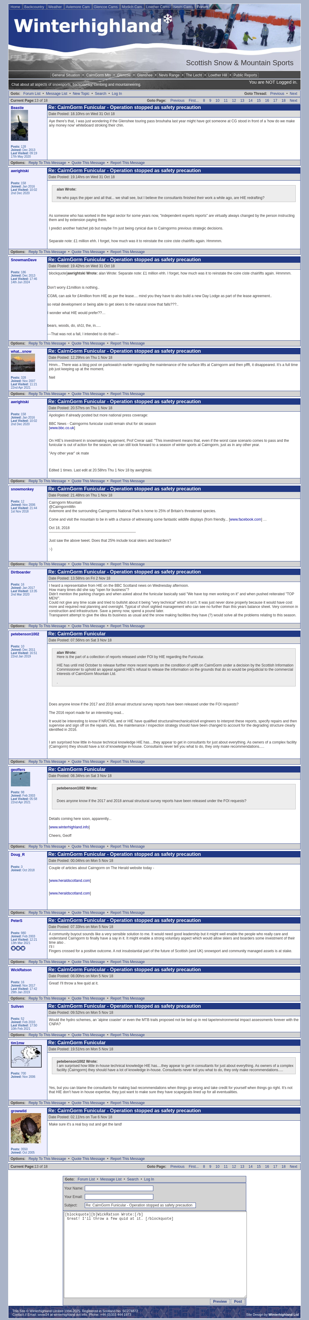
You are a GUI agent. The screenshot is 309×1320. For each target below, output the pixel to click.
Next (293, 94)
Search (100, 94)
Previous (277, 94)
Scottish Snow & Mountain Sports (239, 63)
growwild (19, 1111)
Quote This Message (88, 163)
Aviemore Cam (78, 7)
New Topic (81, 94)
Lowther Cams (158, 7)
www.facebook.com (245, 519)
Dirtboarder (20, 572)
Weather (55, 7)
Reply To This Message (47, 163)
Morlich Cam (132, 7)
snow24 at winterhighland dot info (62, 1314)
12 (234, 100)
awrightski (20, 171)
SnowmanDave (24, 260)
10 (217, 100)
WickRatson (21, 970)
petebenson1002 (25, 634)
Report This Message (127, 163)
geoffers (18, 770)
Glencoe (124, 75)
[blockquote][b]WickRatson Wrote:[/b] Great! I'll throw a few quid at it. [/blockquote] (155, 1255)
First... (194, 100)
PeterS (16, 921)
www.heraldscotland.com (70, 880)
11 (226, 100)
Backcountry (34, 7)
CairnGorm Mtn (98, 75)
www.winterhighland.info (69, 827)
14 (251, 100)
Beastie (17, 108)
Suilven (17, 1006)
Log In (117, 94)
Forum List (31, 94)
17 (275, 100)
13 (242, 100)
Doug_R (18, 855)
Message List (56, 94)
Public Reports (245, 75)
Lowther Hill (217, 75)
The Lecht (194, 75)
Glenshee (144, 75)
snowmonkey (22, 489)
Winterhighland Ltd (284, 1314)
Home (16, 7)
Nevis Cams (184, 7)
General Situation (66, 75)
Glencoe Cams (106, 7)
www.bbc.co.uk (62, 428)
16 (267, 100)
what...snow (21, 351)
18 (283, 100)
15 (259, 100)
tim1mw (17, 1043)
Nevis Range (169, 75)
